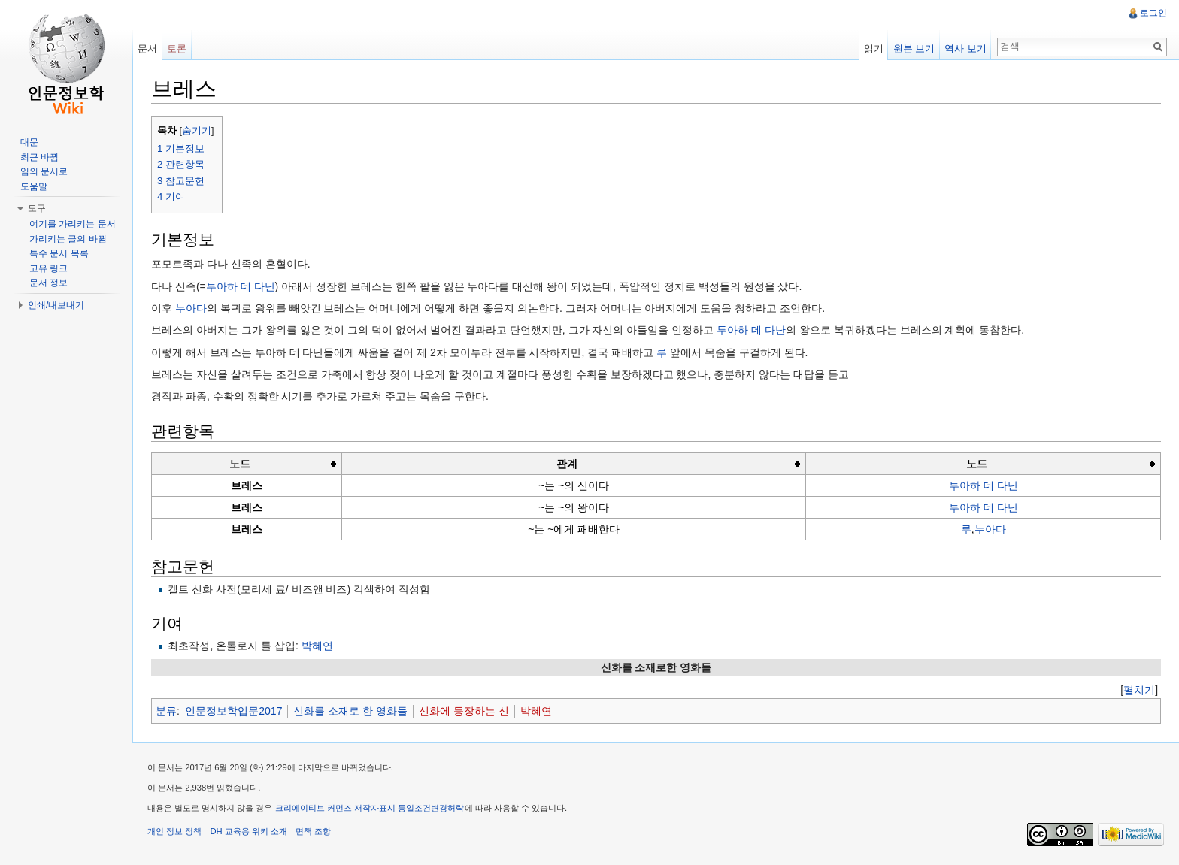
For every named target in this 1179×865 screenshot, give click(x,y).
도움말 (33, 186)
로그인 (1153, 13)
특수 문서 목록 (59, 253)
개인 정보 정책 (174, 831)
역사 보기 (965, 48)
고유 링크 (48, 268)
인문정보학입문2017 (233, 711)
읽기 (873, 48)
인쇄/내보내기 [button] (56, 305)
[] (1139, 690)
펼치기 (1139, 690)
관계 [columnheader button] (566, 464)
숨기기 (196, 131)
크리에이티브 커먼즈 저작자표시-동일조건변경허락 (370, 807)
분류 (166, 711)
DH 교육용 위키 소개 (248, 831)
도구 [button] (37, 208)
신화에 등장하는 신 (464, 711)
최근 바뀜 (39, 157)
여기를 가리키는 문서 (72, 224)
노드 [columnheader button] (239, 464)
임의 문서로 (44, 171)
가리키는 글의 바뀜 (68, 239)
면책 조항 (313, 831)
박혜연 (317, 646)
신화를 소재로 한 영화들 (350, 711)
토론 (176, 48)
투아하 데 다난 (240, 286)
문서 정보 (48, 282)
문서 (147, 48)
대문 (29, 142)
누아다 (191, 308)
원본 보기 (914, 48)
